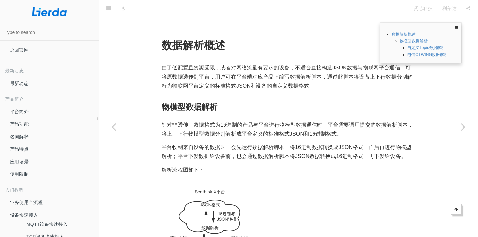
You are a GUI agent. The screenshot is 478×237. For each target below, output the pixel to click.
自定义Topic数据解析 (426, 47)
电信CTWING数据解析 (427, 54)
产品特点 (19, 149)
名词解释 (19, 136)
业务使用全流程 (26, 202)
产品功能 (19, 124)
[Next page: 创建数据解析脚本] (463, 126)
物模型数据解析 (414, 41)
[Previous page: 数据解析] (114, 126)
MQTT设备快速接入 (47, 224)
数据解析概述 (404, 34)
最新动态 (19, 83)
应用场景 (19, 161)
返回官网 (19, 50)
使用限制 (19, 174)
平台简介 (19, 111)
